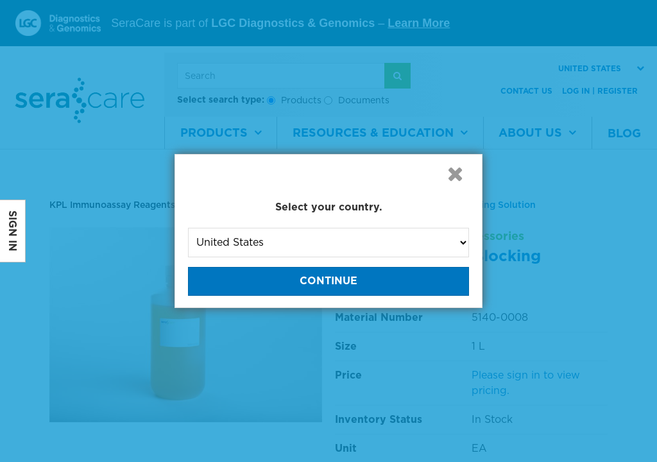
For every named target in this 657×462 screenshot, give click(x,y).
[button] (455, 174)
